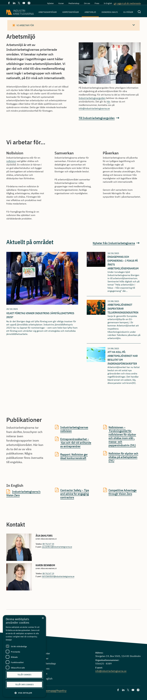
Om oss (87, 3)
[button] (24, 692)
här (108, 101)
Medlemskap (73, 3)
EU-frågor (128, 12)
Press (97, 3)
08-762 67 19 (48, 573)
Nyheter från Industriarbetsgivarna (114, 243)
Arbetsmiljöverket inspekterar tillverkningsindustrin (123, 308)
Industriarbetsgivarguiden (92, 98)
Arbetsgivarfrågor (47, 12)
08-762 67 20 (48, 544)
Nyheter (50, 3)
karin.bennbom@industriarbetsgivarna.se (58, 576)
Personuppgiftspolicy (54, 690)
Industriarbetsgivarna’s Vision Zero (23, 493)
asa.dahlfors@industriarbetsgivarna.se (57, 546)
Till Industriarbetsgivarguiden (97, 118)
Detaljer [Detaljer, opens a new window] (9, 640)
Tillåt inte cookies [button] (24, 684)
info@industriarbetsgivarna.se (94, 108)
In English (108, 3)
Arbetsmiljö (90, 12)
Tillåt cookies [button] (24, 674)
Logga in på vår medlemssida (129, 3)
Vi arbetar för (25, 25)
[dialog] (24, 656)
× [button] (43, 618)
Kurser (61, 3)
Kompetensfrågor (70, 12)
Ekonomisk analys (110, 12)
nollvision (11, 161)
